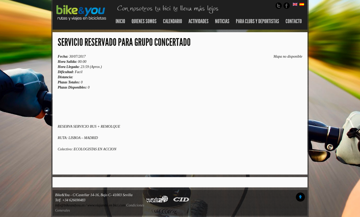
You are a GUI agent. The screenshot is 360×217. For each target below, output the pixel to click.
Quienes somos (144, 21)
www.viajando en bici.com (106, 205)
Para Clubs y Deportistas (257, 21)
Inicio (120, 21)
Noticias (222, 21)
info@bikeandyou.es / (71, 205)
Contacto (294, 21)
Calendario (172, 21)
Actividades (198, 21)
